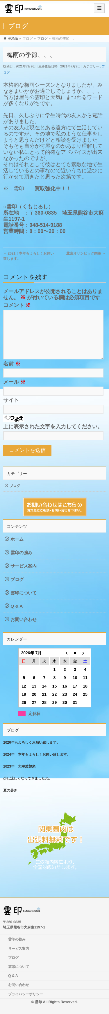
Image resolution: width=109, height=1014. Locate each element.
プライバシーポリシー (25, 994)
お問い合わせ (23, 628)
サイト (11, 409)
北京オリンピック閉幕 (86, 253)
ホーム (17, 548)
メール (14, 391)
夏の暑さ (10, 800)
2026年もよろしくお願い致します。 (31, 752)
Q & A (16, 615)
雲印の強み (21, 561)
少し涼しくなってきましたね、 (27, 788)
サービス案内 (23, 575)
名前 (11, 373)
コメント (17, 305)
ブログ (15, 495)
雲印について (23, 602)
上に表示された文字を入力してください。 (53, 436)
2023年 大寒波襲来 (19, 776)
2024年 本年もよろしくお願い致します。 (36, 764)
